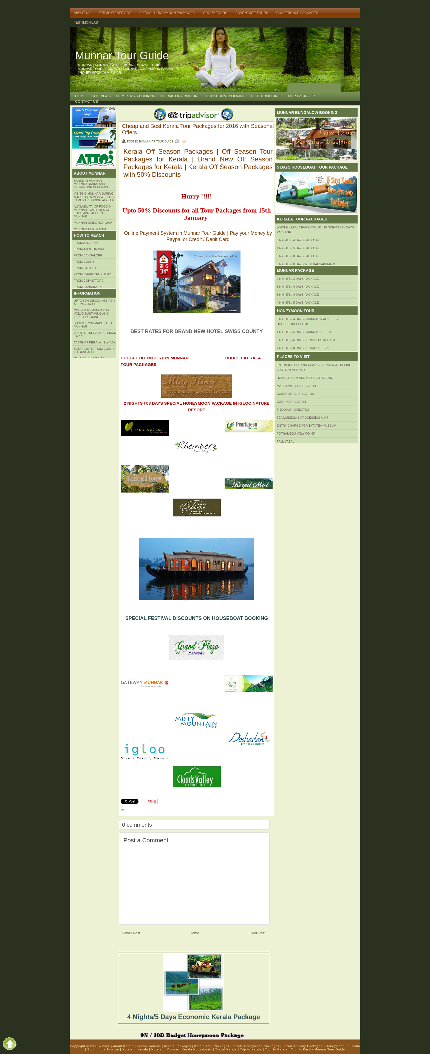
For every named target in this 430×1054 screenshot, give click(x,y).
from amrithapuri (89, 249)
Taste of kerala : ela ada (95, 342)
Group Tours (215, 13)
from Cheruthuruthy (92, 274)
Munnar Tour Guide (122, 55)
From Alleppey (86, 242)
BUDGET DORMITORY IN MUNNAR (155, 358)
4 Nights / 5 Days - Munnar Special (305, 332)
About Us (82, 13)
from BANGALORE (88, 255)
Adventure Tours (252, 13)
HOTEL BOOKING (265, 96)
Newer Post (131, 933)
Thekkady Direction (293, 409)
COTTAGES (101, 96)
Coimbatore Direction (295, 393)
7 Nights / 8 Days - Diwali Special (303, 348)
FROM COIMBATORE (88, 280)
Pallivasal (285, 441)
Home (80, 96)
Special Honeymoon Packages (167, 13)
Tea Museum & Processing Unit (302, 417)
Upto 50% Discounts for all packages (94, 302)
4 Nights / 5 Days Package (298, 248)
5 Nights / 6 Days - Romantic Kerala (306, 340)
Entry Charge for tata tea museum (306, 425)
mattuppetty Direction (296, 385)
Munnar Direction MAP (93, 222)
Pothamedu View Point (296, 433)
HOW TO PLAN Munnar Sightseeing (305, 377)
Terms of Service (115, 13)
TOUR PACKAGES (301, 96)
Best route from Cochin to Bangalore (94, 350)
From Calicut (85, 268)
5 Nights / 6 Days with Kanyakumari (306, 264)
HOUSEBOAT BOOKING (226, 96)
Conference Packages (297, 13)
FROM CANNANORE (88, 287)
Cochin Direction (291, 401)
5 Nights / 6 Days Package (298, 256)
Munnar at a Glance (90, 229)
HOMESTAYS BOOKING (136, 96)
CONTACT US (86, 101)
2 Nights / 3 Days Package (298, 278)
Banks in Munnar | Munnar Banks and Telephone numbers (91, 184)
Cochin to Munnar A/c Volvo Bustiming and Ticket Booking (92, 313)
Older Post (257, 933)
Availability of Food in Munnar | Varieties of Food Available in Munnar (93, 211)
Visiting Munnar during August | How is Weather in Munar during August (94, 197)
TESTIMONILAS (86, 22)
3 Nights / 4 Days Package (298, 240)
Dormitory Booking (180, 96)
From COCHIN (84, 261)
